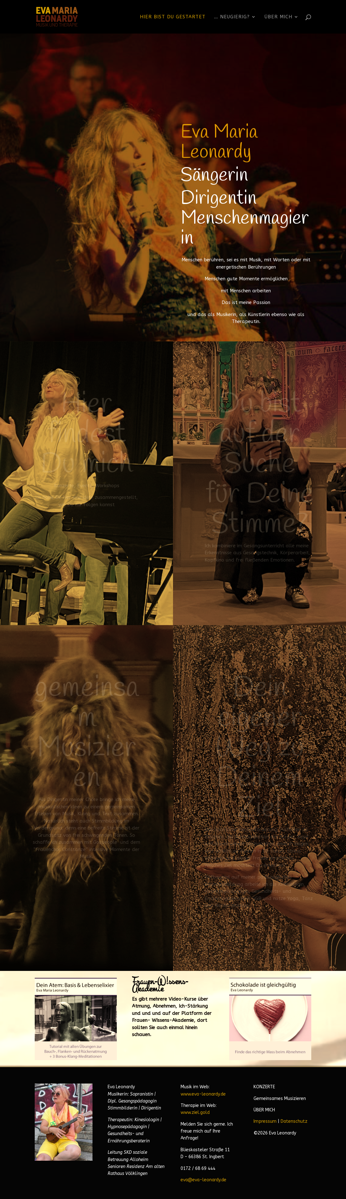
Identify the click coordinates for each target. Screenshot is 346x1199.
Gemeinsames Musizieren (280, 1098)
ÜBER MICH (264, 1110)
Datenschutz (294, 1121)
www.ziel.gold (195, 1112)
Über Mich (278, 17)
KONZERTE (264, 1087)
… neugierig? (232, 17)
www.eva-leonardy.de (203, 1094)
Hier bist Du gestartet (173, 17)
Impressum (265, 1121)
